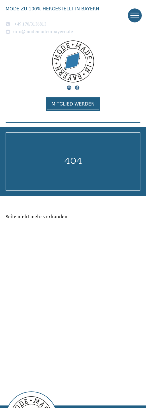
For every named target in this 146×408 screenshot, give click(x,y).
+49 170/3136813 (26, 24)
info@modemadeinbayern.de (39, 31)
